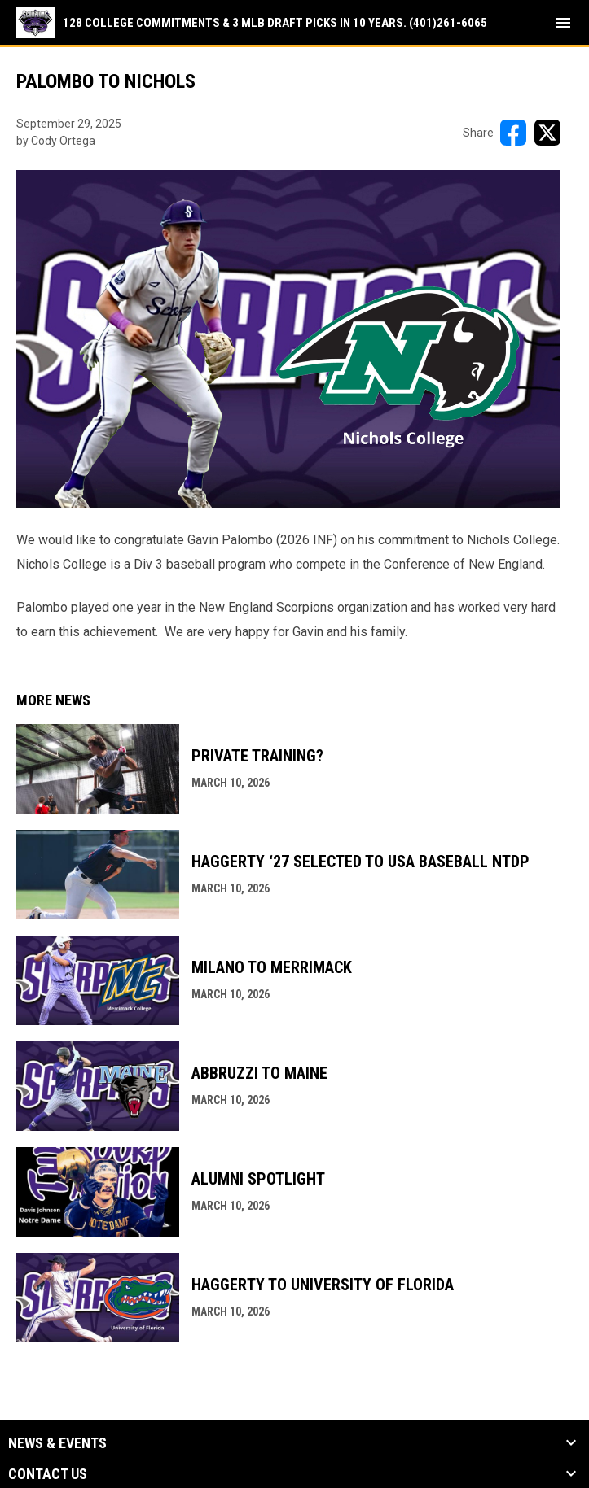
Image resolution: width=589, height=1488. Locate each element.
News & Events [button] (57, 1443)
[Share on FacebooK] (513, 133)
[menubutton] (563, 23)
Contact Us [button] (47, 1474)
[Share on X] (547, 133)
